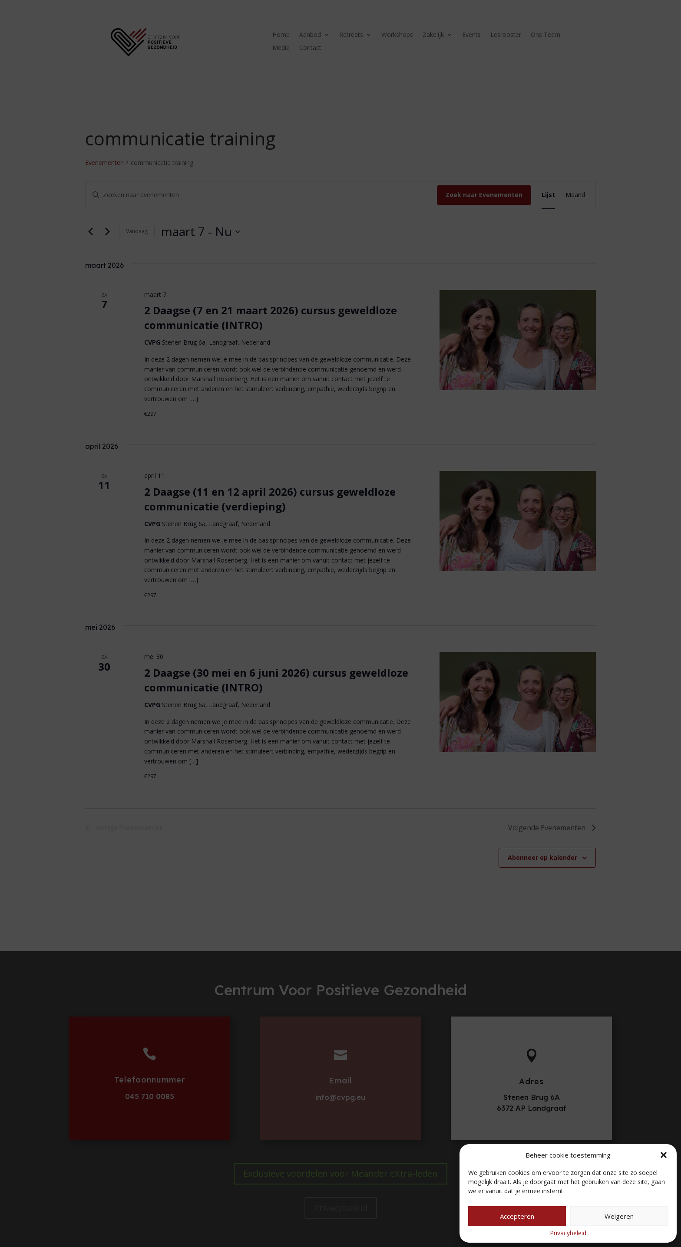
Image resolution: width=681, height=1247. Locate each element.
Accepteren (517, 1216)
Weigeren (619, 1216)
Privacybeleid (568, 1233)
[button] (663, 1155)
